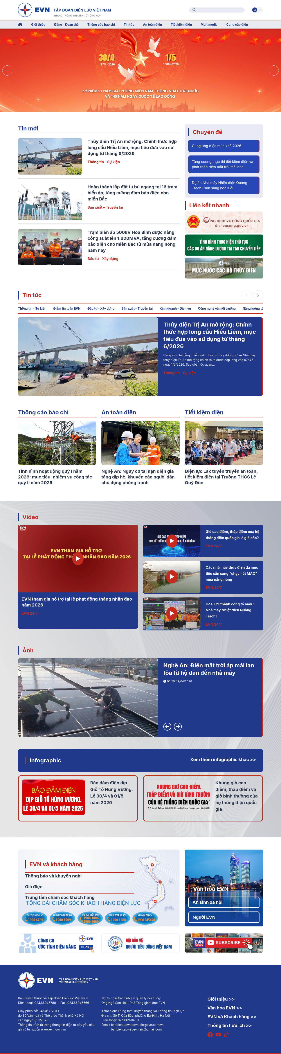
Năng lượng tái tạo (256, 308)
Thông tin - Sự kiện (104, 162)
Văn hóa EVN (210, 888)
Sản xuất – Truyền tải (105, 207)
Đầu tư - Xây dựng (103, 258)
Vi (254, 9)
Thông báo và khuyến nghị (53, 876)
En (260, 9)
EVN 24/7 (30, 613)
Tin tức (31, 295)
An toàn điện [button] (152, 24)
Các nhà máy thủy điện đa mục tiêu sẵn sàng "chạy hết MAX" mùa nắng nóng (232, 573)
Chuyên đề (207, 131)
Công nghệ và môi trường (217, 308)
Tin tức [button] (129, 24)
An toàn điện (118, 412)
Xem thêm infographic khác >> (223, 759)
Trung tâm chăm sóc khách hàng (60, 897)
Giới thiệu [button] (38, 24)
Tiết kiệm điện (204, 412)
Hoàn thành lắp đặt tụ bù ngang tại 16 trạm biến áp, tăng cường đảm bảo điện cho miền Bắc (132, 193)
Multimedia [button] (209, 24)
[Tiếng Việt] (64, 9)
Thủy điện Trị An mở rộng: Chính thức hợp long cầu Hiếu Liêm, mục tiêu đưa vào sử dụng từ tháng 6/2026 (132, 147)
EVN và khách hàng (56, 864)
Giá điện (34, 886)
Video (30, 517)
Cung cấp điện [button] (237, 24)
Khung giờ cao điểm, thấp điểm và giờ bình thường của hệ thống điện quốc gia (236, 796)
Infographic (45, 760)
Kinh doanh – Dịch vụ (175, 308)
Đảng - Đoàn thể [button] (66, 24)
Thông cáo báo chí (101, 24)
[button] (274, 70)
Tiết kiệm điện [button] (181, 24)
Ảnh (28, 650)
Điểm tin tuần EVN (66, 308)
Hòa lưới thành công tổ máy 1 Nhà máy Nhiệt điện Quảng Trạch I (230, 610)
